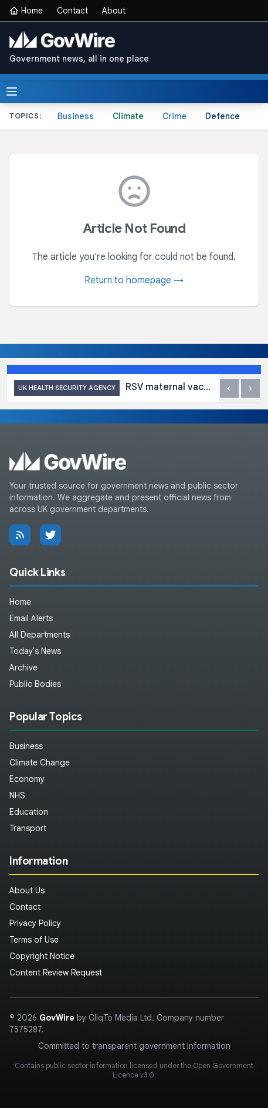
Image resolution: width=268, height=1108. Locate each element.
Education (28, 812)
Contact (72, 10)
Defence (222, 116)
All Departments (39, 634)
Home (26, 10)
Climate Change (39, 762)
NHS (17, 795)
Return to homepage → (134, 280)
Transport (27, 828)
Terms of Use (34, 939)
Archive (23, 667)
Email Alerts (31, 618)
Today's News (35, 651)
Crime (174, 116)
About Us (27, 890)
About (113, 10)
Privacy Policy (35, 923)
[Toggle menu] (11, 91)
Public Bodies (35, 684)
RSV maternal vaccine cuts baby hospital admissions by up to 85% (113, 388)
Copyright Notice (41, 956)
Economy (27, 779)
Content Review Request (55, 972)
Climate (128, 116)
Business (75, 116)
